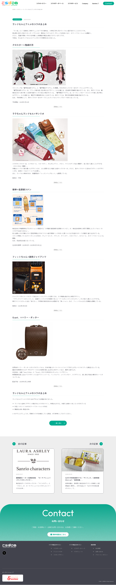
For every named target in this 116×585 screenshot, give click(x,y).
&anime (95, 3)
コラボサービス (73, 3)
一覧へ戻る (58, 423)
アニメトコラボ (57, 552)
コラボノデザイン (58, 555)
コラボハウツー (41, 3)
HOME (13, 9)
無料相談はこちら (59, 534)
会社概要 (98, 548)
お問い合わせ (99, 552)
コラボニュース (20, 9)
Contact (108, 3)
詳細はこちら (58, 107)
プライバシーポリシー (102, 555)
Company (85, 3)
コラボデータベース (57, 3)
